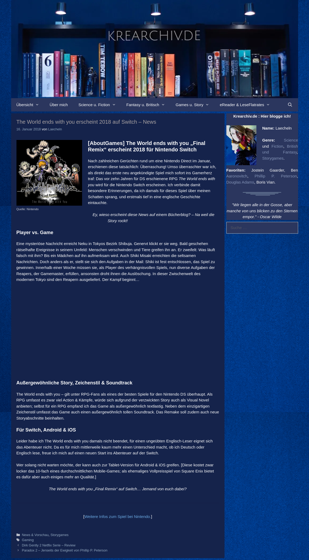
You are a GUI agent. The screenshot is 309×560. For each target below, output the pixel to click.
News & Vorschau (35, 535)
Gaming (28, 540)
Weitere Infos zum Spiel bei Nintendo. (117, 516)
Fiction (277, 146)
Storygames (59, 535)
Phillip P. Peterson (276, 176)
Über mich (59, 104)
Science (291, 140)
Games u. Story (195, 104)
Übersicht (30, 104)
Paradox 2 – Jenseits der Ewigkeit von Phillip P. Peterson (64, 550)
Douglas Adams (240, 182)
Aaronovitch (236, 176)
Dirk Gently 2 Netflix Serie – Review (48, 545)
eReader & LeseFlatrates (247, 104)
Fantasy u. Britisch (148, 104)
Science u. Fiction (99, 104)
